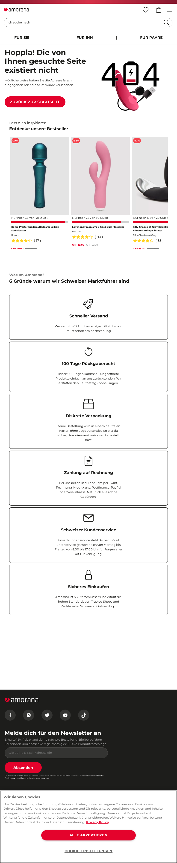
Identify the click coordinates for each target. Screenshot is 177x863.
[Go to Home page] (16, 10)
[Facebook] (10, 715)
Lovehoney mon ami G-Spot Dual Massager (98, 226)
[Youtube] (65, 715)
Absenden (23, 767)
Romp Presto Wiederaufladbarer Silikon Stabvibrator (35, 228)
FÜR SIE (22, 37)
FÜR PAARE (151, 37)
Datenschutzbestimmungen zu (35, 778)
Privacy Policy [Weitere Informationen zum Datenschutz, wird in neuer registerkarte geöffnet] (97, 822)
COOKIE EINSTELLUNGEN (88, 851)
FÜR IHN (85, 37)
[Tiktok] (83, 715)
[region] (88, 826)
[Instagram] (28, 715)
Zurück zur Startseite (35, 102)
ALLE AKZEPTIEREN (89, 835)
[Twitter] (47, 715)
